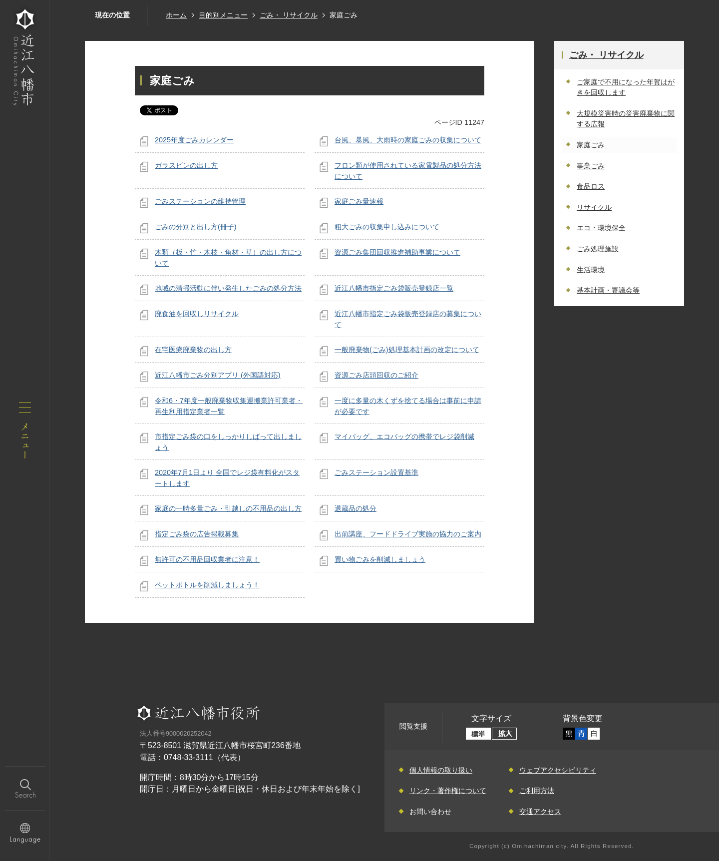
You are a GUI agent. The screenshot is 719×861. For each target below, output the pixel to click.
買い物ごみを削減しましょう (380, 559)
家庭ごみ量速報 (359, 201)
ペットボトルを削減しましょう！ (207, 585)
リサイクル (594, 207)
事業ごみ (591, 166)
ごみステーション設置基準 (376, 472)
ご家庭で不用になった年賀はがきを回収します (626, 87)
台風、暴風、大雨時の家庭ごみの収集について (408, 140)
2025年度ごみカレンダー (194, 140)
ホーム (176, 15)
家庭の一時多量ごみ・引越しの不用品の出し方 (228, 508)
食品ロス (591, 186)
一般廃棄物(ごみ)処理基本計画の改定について (407, 350)
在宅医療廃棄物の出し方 (193, 350)
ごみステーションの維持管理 (200, 201)
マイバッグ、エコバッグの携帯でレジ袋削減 (404, 436)
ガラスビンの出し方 (186, 165)
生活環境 (591, 270)
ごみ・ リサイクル (289, 15)
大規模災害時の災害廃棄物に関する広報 (626, 118)
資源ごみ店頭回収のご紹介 (376, 375)
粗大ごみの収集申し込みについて (387, 227)
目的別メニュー (223, 15)
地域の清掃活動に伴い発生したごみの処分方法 (228, 288)
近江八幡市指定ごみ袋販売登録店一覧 (394, 288)
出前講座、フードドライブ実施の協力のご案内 (408, 534)
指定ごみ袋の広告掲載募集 (197, 534)
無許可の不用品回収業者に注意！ (207, 559)
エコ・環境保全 (601, 228)
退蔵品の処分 (355, 508)
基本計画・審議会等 (608, 290)
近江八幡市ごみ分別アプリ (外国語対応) (218, 375)
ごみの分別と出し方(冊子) (196, 227)
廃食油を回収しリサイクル (197, 314)
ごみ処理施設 (598, 249)
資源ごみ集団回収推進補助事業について (397, 252)
